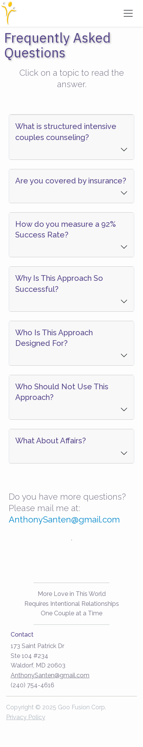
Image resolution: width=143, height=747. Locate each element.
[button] (71, 137)
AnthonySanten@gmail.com (64, 519)
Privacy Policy (25, 717)
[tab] (71, 137)
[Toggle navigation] (128, 13)
